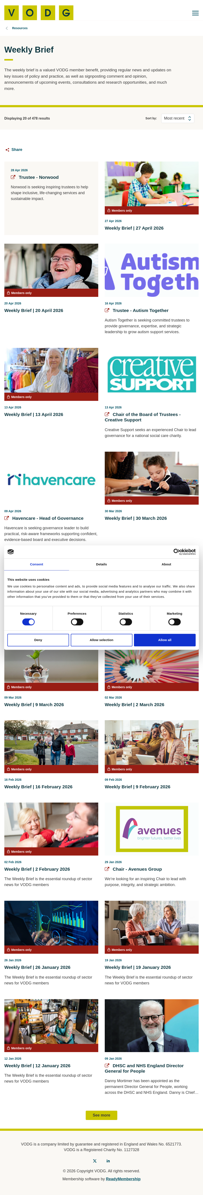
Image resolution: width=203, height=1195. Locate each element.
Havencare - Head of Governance (44, 518)
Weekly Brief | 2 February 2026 (37, 869)
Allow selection (101, 640)
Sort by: (151, 118)
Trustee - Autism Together (137, 310)
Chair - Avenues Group (133, 869)
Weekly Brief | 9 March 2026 (34, 704)
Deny (38, 640)
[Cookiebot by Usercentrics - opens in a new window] (177, 552)
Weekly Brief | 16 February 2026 (38, 786)
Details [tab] (101, 564)
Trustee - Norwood (35, 177)
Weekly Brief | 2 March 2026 (134, 704)
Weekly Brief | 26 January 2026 (37, 967)
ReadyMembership (123, 1179)
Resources (20, 28)
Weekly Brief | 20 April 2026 (33, 310)
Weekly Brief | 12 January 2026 (37, 1065)
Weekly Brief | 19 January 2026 (138, 967)
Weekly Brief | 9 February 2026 (137, 786)
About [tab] (166, 564)
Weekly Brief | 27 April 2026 (134, 228)
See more (101, 1115)
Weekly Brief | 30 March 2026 (136, 518)
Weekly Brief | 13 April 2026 (33, 414)
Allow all (164, 640)
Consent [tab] (36, 564)
